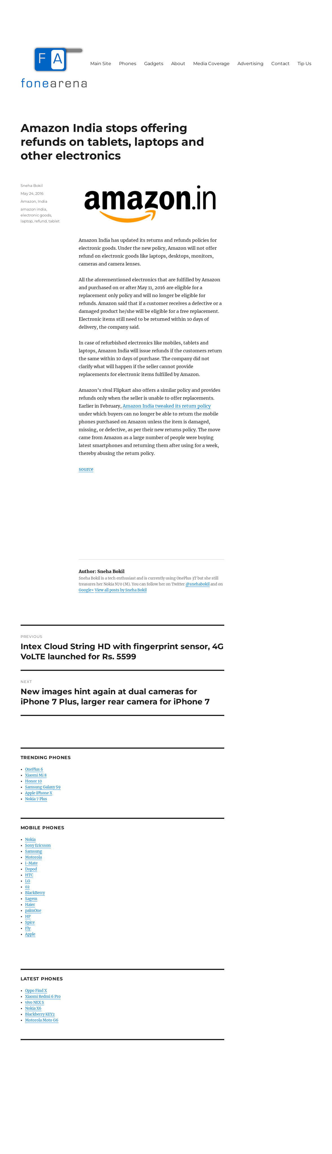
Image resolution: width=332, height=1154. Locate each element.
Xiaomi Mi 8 (36, 775)
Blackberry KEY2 (40, 1014)
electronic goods (36, 215)
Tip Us (304, 63)
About (178, 63)
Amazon (28, 201)
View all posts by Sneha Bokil (121, 590)
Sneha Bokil (32, 185)
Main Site (100, 63)
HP (27, 916)
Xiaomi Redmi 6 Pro (43, 996)
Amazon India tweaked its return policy (167, 406)
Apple (30, 934)
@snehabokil (198, 584)
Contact (280, 63)
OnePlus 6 (34, 769)
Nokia (30, 839)
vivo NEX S (34, 1002)
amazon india (33, 209)
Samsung (33, 851)
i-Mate (31, 863)
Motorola (33, 857)
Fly (27, 928)
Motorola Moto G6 (41, 1020)
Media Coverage (211, 63)
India (42, 201)
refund (40, 221)
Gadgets (153, 63)
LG (27, 881)
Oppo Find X (36, 990)
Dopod (31, 869)
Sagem (31, 898)
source (86, 469)
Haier (30, 904)
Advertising (250, 63)
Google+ (86, 590)
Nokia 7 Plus (36, 799)
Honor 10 (33, 781)
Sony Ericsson (38, 845)
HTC (29, 875)
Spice (30, 922)
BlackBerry (35, 892)
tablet (54, 221)
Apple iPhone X (38, 793)
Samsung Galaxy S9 (43, 787)
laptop (27, 221)
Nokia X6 (33, 1008)
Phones (127, 63)
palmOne (33, 910)
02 (27, 887)
